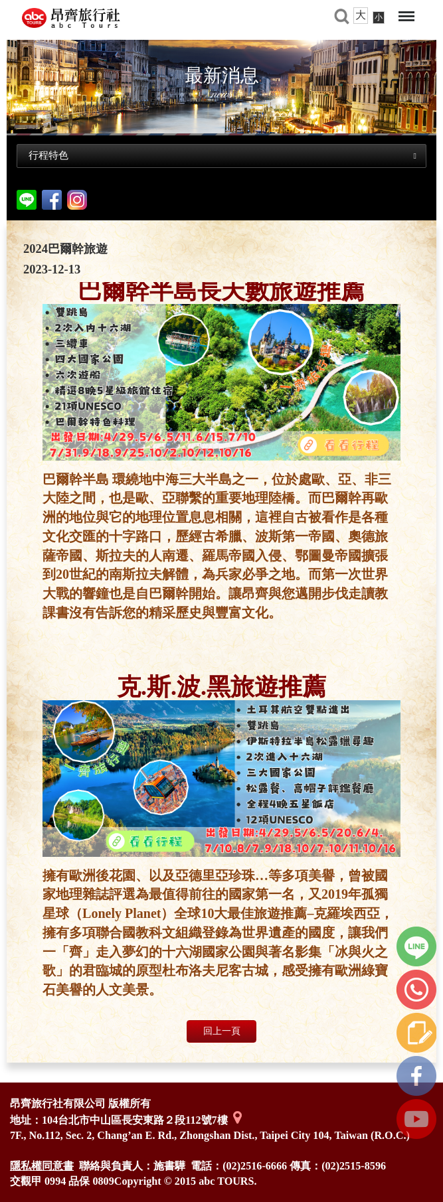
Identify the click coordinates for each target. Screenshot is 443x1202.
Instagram (77, 200)
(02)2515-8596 (353, 1165)
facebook (52, 200)
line (416, 946)
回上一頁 (221, 1031)
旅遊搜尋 (341, 17)
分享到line (27, 200)
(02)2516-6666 (254, 1165)
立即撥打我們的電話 (416, 990)
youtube (416, 1119)
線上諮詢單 (416, 1033)
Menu (406, 16)
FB (416, 1076)
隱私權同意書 (42, 1165)
